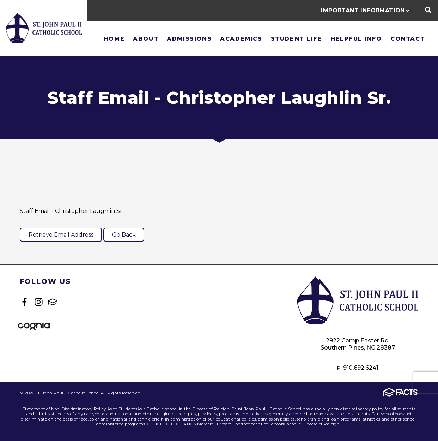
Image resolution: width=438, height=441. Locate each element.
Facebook (24, 302)
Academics (241, 38)
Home (114, 38)
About (145, 38)
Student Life (296, 38)
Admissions (189, 38)
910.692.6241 (360, 367)
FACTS (52, 302)
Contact (407, 38)
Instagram (38, 302)
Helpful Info (356, 38)
